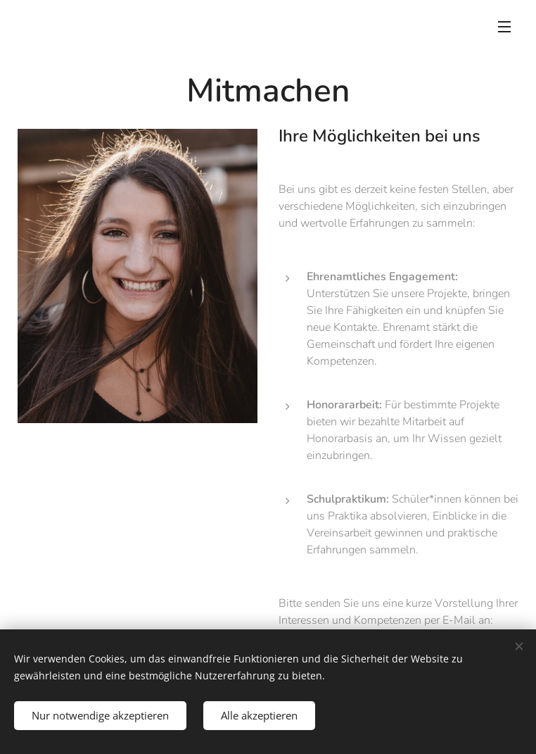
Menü (504, 26)
